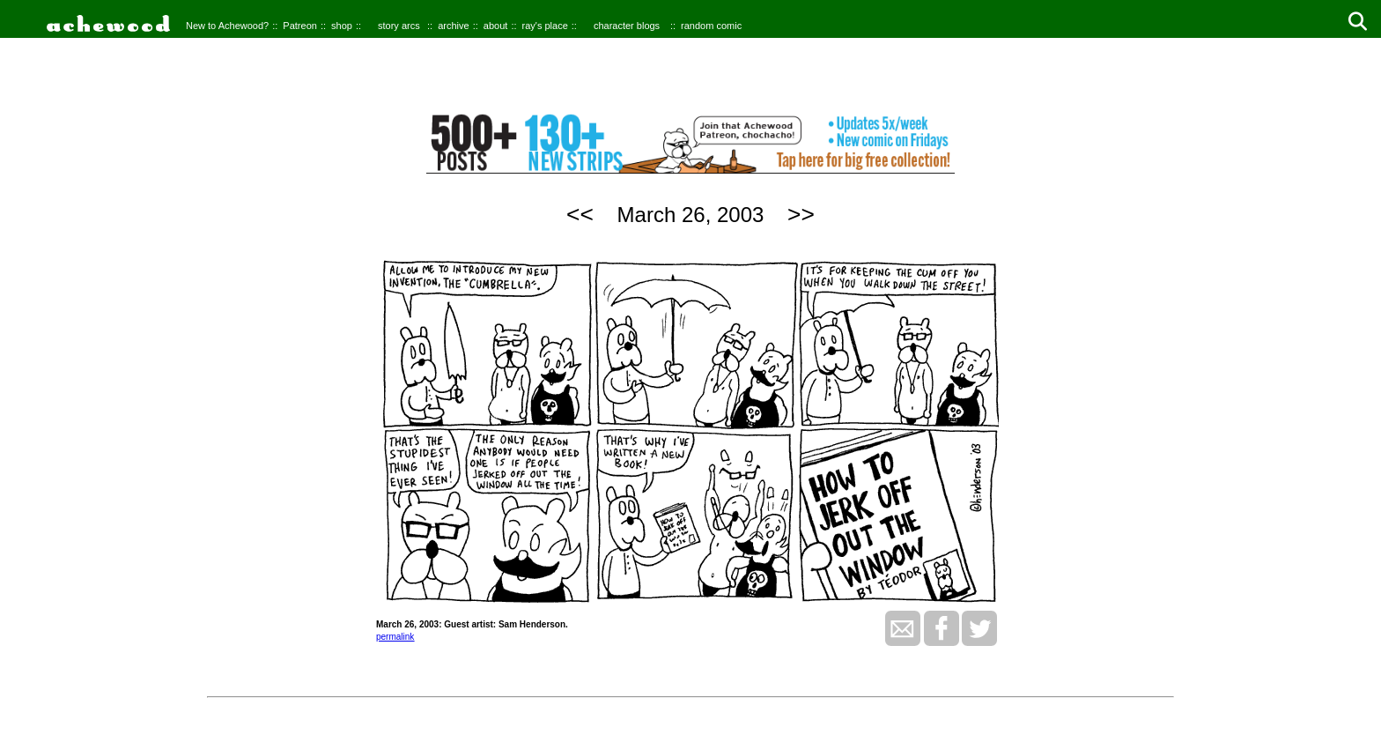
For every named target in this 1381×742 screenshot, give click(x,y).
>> (801, 214)
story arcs (399, 25)
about (496, 25)
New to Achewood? (227, 25)
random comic (711, 25)
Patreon (300, 25)
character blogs (627, 25)
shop (341, 25)
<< (580, 214)
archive (453, 25)
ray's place (545, 25)
